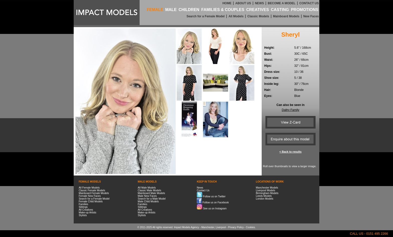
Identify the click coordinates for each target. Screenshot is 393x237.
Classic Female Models (92, 190)
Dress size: (272, 72)
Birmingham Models (267, 193)
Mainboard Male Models (151, 193)
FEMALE (155, 10)
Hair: (267, 90)
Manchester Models (267, 187)
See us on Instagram (212, 208)
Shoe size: (271, 78)
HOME (226, 3)
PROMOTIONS (304, 10)
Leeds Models (264, 196)
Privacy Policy (236, 227)
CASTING (280, 10)
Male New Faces (147, 196)
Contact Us (203, 190)
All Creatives (86, 209)
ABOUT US (243, 3)
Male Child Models (148, 201)
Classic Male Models (149, 190)
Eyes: (268, 96)
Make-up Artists (87, 212)
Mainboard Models (286, 16)
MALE (170, 10)
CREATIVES (257, 10)
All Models (236, 16)
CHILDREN (188, 10)
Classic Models (258, 16)
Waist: (268, 60)
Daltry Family (290, 110)
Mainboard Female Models (94, 193)
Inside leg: (271, 84)
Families (83, 204)
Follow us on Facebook (213, 202)
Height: (269, 47)
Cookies (250, 227)
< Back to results (290, 151)
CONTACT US (309, 3)
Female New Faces (90, 196)
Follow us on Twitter (211, 196)
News (200, 187)
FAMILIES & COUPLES (222, 10)
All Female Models (89, 187)
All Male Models (147, 187)
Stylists (83, 215)
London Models (264, 198)
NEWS (259, 3)
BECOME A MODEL (281, 3)
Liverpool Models (265, 190)
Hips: (268, 66)
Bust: (268, 53)
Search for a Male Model (152, 198)
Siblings (83, 207)
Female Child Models (91, 201)
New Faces (311, 16)
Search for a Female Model (205, 16)
